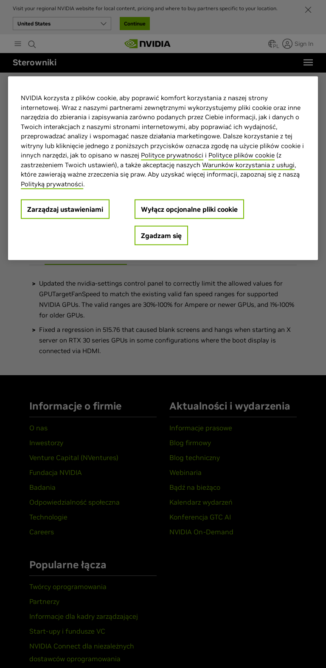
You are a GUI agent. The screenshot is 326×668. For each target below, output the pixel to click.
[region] (163, 168)
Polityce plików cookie (241, 155)
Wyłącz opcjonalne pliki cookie (189, 209)
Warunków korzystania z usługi (248, 164)
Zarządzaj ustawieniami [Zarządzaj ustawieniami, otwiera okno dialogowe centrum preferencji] (65, 209)
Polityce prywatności (172, 155)
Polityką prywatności (52, 184)
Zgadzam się (161, 235)
